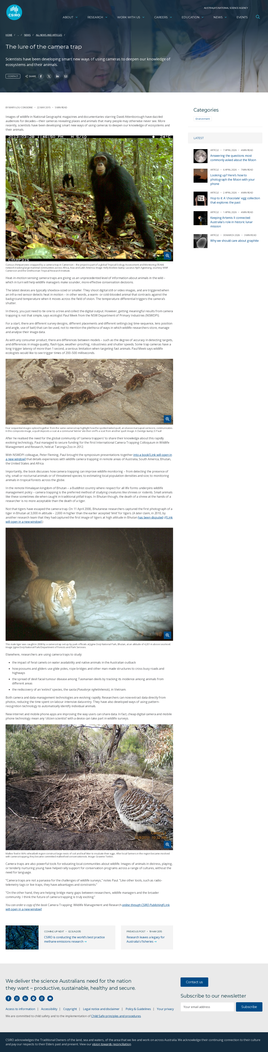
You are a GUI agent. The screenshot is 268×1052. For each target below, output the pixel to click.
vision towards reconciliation (111, 1044)
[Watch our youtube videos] (50, 998)
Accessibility (49, 1009)
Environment (203, 118)
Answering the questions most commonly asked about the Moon (233, 158)
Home (9, 35)
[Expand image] (89, 198)
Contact (13, 76)
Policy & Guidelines (138, 1009)
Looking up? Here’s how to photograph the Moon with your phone (232, 179)
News (220, 18)
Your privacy (165, 1009)
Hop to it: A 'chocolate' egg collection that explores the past (235, 200)
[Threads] (42, 998)
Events (242, 18)
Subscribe (249, 1007)
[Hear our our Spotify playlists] (33, 998)
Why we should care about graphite (234, 241)
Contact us (194, 982)
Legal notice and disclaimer (101, 1009)
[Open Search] (257, 17)
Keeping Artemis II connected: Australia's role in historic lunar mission (231, 222)
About (70, 18)
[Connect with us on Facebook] (8, 998)
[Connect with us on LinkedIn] (25, 998)
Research (97, 18)
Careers (163, 18)
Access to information (20, 1009)
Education (193, 18)
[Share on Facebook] (41, 76)
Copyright (70, 1009)
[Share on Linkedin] (57, 76)
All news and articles (49, 35)
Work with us (131, 18)
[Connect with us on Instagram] (17, 998)
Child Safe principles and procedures (116, 1016)
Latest (199, 138)
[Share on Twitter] (49, 76)
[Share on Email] (66, 76)
